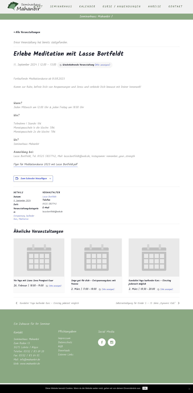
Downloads (64, 351)
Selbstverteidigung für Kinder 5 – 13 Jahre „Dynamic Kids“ (146, 303)
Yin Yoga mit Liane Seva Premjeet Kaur (33, 280)
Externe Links (65, 355)
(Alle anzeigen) (102, 65)
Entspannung (19, 216)
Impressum (64, 338)
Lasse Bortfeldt (49, 196)
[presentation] (39, 257)
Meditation (23, 219)
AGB (60, 347)
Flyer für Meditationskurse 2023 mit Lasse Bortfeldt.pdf (46, 164)
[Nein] (189, 388)
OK (145, 388)
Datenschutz (65, 342)
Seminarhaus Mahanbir (94, 16)
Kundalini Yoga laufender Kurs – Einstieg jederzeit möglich (49, 303)
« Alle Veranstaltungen (27, 32)
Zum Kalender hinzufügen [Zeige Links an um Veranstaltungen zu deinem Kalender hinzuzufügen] (34, 178)
